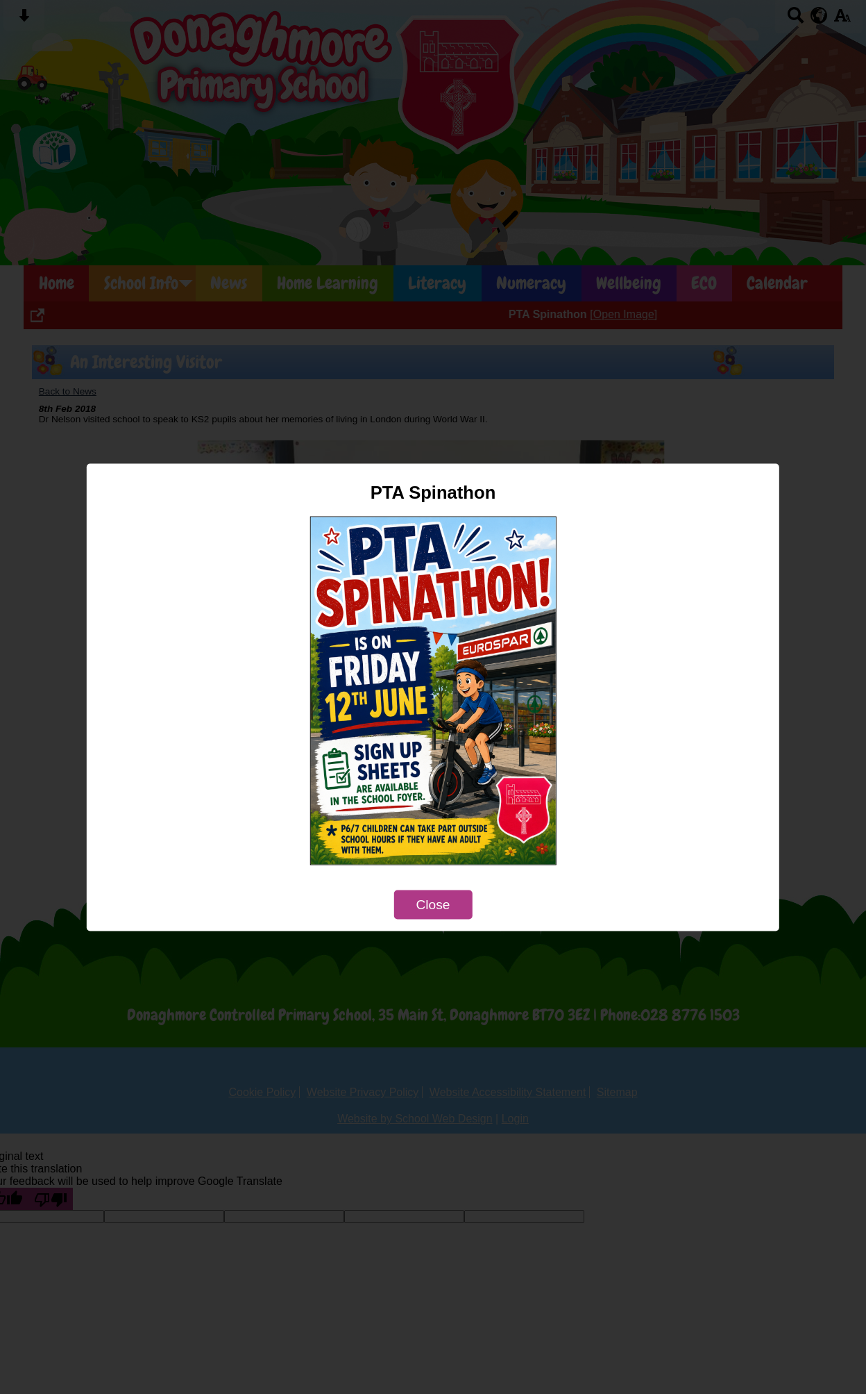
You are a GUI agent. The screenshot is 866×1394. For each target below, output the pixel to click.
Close (433, 904)
